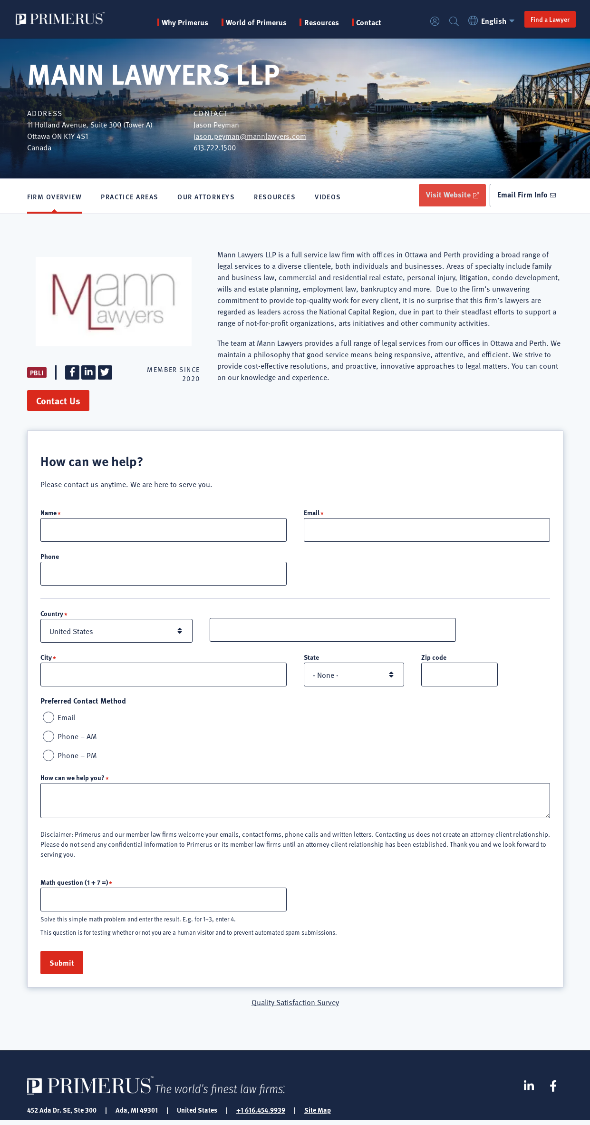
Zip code (433, 660)
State (311, 660)
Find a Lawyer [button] (547, 19)
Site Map (317, 1114)
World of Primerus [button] (257, 22)
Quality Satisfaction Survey (295, 1006)
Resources (275, 197)
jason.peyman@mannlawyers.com (249, 135)
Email (311, 514)
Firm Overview (54, 197)
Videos (328, 197)
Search (451, 22)
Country (51, 616)
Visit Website (443, 195)
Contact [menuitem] (370, 22)
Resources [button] (323, 22)
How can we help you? (72, 781)
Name (48, 514)
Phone (49, 559)
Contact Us (58, 403)
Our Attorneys (206, 197)
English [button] (490, 20)
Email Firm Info (521, 195)
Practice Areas (129, 197)
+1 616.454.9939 (260, 1114)
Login (432, 22)
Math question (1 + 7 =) (74, 886)
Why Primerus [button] (186, 22)
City (46, 660)
